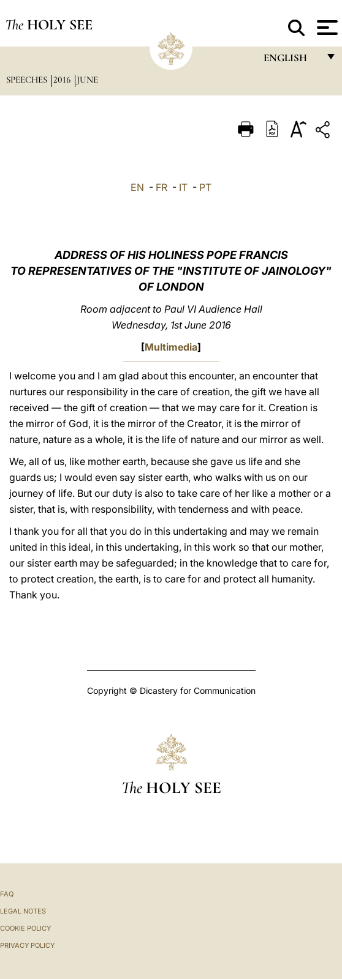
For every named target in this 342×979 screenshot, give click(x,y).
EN (137, 187)
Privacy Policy (27, 945)
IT (183, 187)
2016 (63, 79)
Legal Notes (23, 911)
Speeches (28, 79)
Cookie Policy (25, 928)
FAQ (6, 894)
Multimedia (171, 347)
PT (205, 187)
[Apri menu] (326, 27)
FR (161, 187)
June (87, 79)
